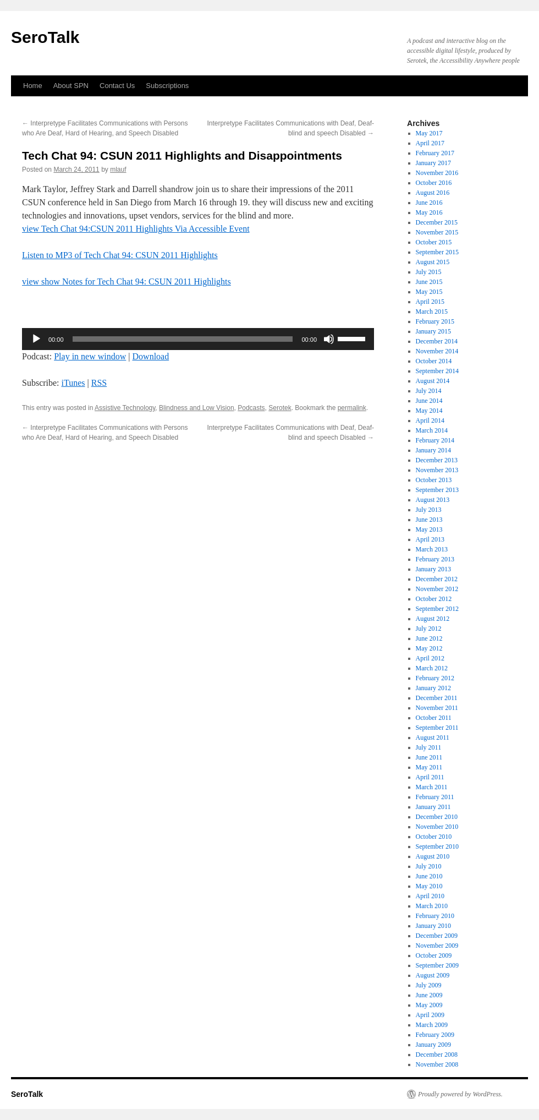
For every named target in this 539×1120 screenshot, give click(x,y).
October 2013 (434, 480)
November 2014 (437, 351)
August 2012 (433, 618)
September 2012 (437, 609)
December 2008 (437, 1054)
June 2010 (429, 876)
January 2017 (433, 163)
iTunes (73, 382)
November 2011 (437, 708)
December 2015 (437, 222)
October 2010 (434, 836)
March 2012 (432, 668)
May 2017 (429, 133)
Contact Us (117, 85)
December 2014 (437, 341)
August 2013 (433, 500)
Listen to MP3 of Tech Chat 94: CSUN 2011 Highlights (120, 255)
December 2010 (437, 817)
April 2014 (430, 420)
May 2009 (429, 1005)
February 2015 (435, 321)
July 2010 (429, 866)
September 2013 (437, 490)
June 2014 (429, 401)
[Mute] (328, 339)
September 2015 (437, 252)
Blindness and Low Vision (196, 408)
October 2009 (434, 955)
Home (32, 85)
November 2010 (437, 827)
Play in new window (90, 356)
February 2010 (435, 916)
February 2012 (435, 678)
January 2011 (433, 807)
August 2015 (433, 262)
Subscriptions (167, 85)
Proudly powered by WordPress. (460, 1094)
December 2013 (437, 460)
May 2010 (429, 886)
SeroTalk (45, 37)
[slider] (183, 339)
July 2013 (429, 509)
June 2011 (429, 757)
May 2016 (429, 212)
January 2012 (433, 688)
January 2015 (433, 331)
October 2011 (434, 718)
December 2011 (437, 698)
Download (151, 356)
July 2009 (429, 985)
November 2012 (437, 589)
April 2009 (430, 1015)
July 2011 (429, 747)
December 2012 (437, 579)
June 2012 (429, 638)
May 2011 (429, 767)
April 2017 (430, 143)
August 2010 (433, 856)
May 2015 (429, 292)
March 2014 (432, 430)
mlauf (118, 169)
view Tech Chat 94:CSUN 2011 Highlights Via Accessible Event (136, 228)
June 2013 (429, 519)
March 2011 (432, 787)
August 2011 (432, 737)
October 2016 (434, 183)
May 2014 (429, 410)
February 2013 (435, 559)
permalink (352, 408)
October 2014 (434, 361)
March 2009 (432, 1025)
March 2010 (432, 906)
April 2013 (430, 539)
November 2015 (437, 232)
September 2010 (437, 846)
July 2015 (429, 272)
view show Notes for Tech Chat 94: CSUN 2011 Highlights (126, 281)
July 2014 (429, 391)
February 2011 (435, 797)
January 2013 (433, 569)
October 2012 (434, 599)
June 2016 (429, 202)
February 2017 (435, 153)
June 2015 (429, 282)
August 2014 (433, 381)
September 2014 (437, 371)
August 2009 (433, 975)
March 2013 (432, 549)
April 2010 (430, 896)
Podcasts (251, 408)
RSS (99, 382)
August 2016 (433, 192)
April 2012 (430, 658)
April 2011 (430, 777)
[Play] (36, 339)
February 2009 (435, 1035)
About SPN (71, 85)
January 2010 (433, 926)
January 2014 (433, 450)
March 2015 (432, 311)
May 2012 (429, 648)
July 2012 (429, 628)
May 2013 (429, 529)
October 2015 (434, 242)
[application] (198, 339)
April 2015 (430, 301)
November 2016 (437, 173)
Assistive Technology (125, 408)
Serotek (279, 408)
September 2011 (437, 727)
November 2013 (437, 470)
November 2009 (437, 945)
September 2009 (437, 965)
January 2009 (433, 1044)
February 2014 (435, 440)
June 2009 (429, 995)
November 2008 (437, 1064)
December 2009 (437, 935)
